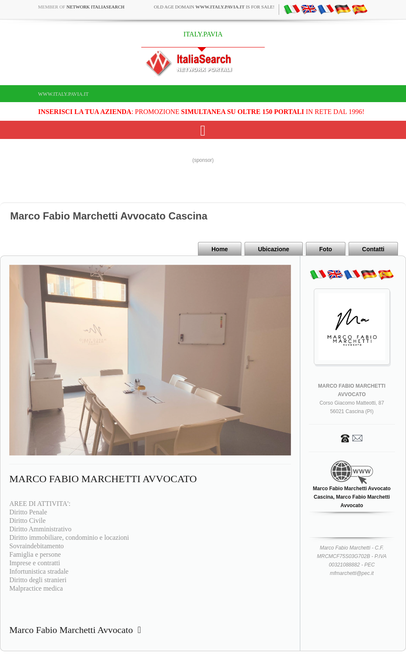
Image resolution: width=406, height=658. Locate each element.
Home (219, 249)
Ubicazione (273, 249)
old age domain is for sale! (214, 6)
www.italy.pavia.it (63, 94)
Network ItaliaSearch (95, 6)
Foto (325, 249)
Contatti (373, 249)
